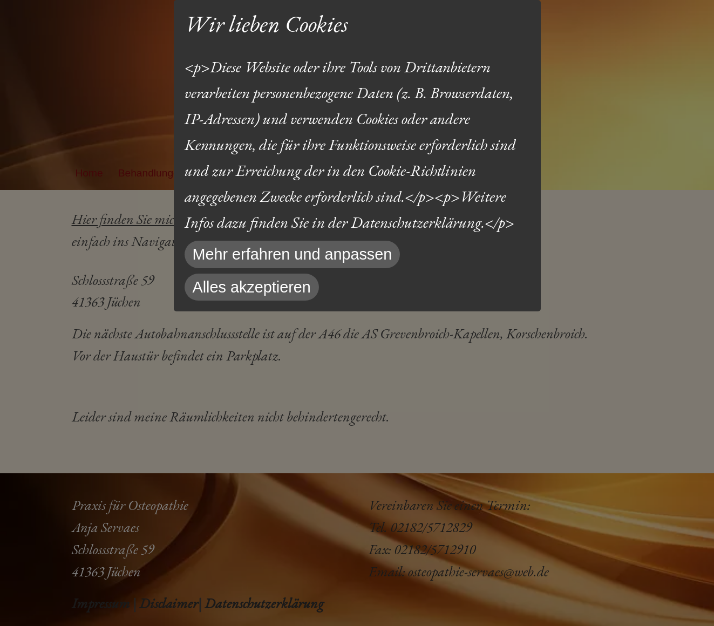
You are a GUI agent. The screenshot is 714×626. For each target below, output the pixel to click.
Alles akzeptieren (252, 287)
